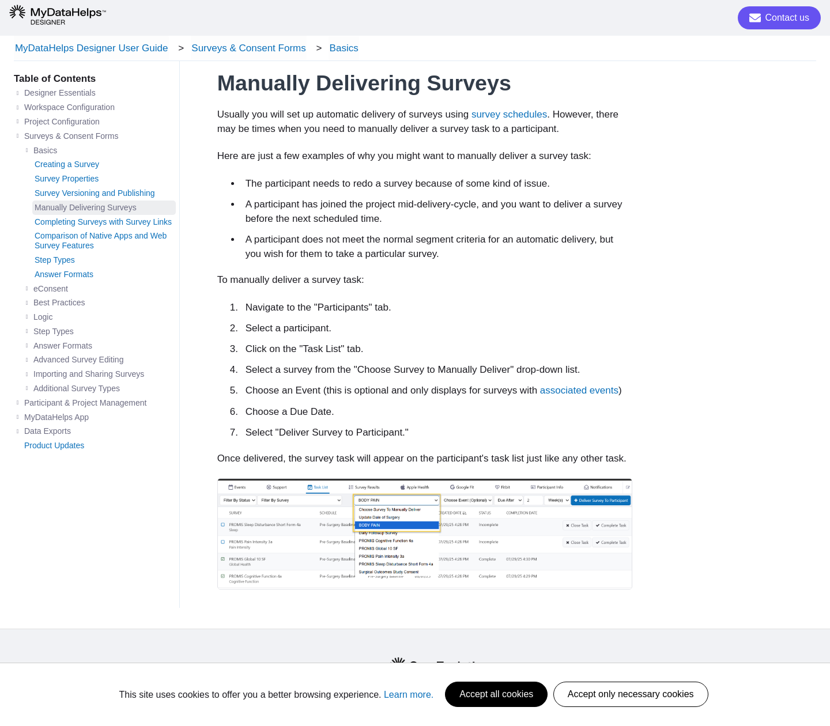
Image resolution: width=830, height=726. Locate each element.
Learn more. (408, 694)
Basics (338, 48)
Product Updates (54, 447)
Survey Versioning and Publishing (95, 194)
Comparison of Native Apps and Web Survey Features (101, 242)
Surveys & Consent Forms (245, 48)
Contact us (779, 18)
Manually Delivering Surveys (86, 209)
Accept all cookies (496, 694)
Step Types (55, 261)
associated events (579, 392)
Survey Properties (67, 180)
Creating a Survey (67, 166)
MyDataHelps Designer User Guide (90, 48)
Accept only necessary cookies (631, 694)
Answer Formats (64, 276)
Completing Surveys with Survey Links (103, 223)
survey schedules (509, 116)
